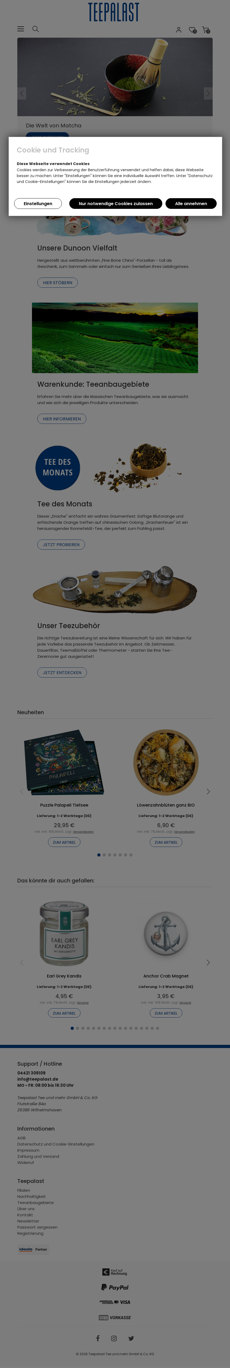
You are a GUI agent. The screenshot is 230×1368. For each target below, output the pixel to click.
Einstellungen (38, 204)
